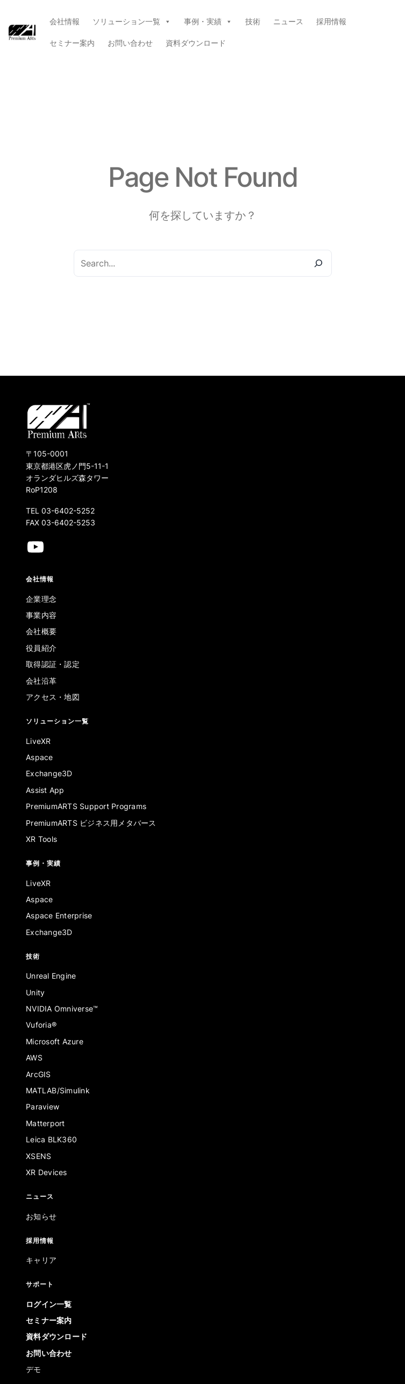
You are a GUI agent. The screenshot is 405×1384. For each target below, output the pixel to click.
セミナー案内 (72, 42)
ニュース (288, 21)
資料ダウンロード (196, 42)
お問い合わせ (130, 42)
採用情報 (331, 21)
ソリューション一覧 (132, 21)
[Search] (318, 263)
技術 (252, 21)
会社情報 (64, 21)
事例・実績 (208, 21)
